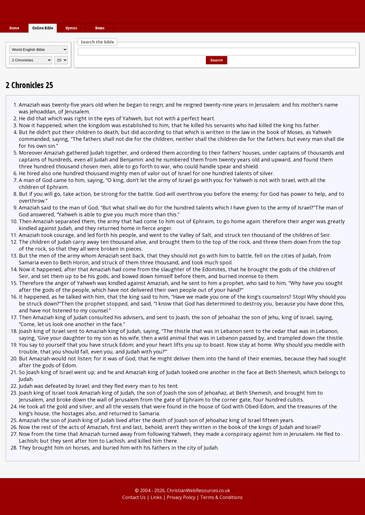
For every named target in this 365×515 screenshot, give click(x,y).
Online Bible (42, 28)
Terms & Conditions (221, 497)
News (99, 28)
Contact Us (134, 497)
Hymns (71, 28)
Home (14, 28)
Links (156, 497)
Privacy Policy (181, 497)
